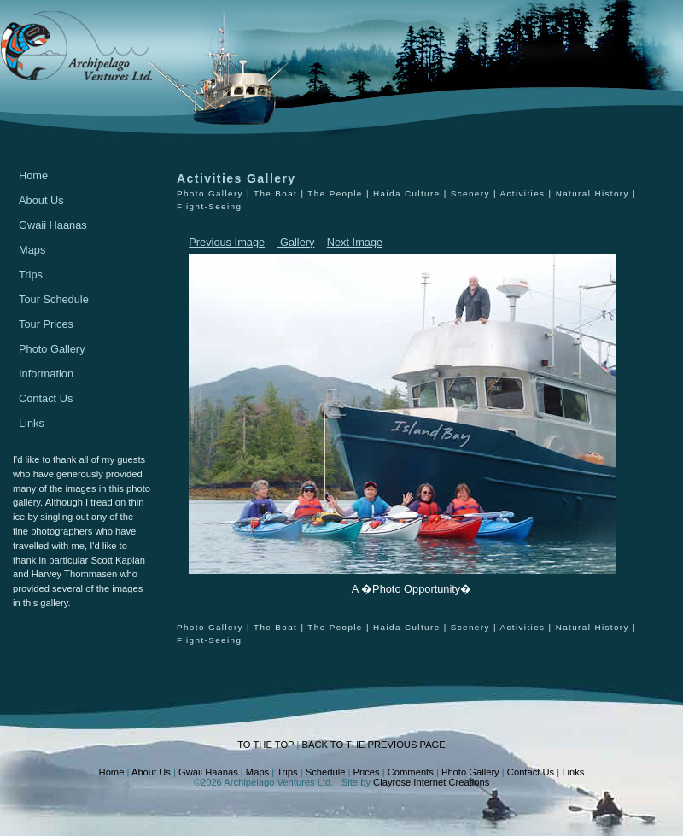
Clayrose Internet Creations (431, 782)
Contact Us (46, 398)
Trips (31, 274)
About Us (41, 200)
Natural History (592, 193)
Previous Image (227, 242)
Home (33, 175)
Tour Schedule (54, 299)
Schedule (326, 772)
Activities (522, 193)
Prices (366, 772)
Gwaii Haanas (53, 225)
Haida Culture (407, 193)
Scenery (470, 193)
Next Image (354, 242)
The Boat (275, 193)
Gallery (295, 242)
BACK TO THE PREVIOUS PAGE (373, 745)
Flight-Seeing (209, 206)
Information (46, 373)
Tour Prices (46, 324)
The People (334, 193)
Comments (411, 772)
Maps (32, 249)
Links (31, 423)
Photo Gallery (52, 348)
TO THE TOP (265, 745)
